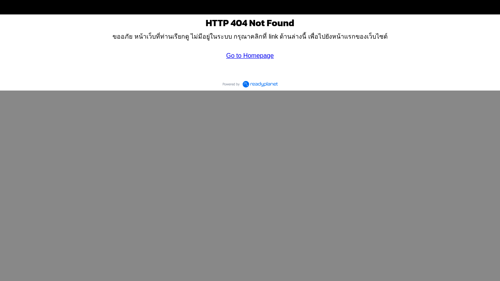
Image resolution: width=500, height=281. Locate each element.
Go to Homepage (250, 55)
